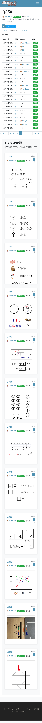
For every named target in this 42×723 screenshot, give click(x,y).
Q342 (10, 652)
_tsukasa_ (25, 89)
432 (34, 657)
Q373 (10, 336)
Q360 (10, 606)
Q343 (10, 561)
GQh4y (24, 124)
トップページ (8, 709)
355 (34, 477)
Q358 (16, 43)
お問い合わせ (20, 711)
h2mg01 (25, 50)
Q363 (10, 246)
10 (35, 133)
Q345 (10, 381)
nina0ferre (26, 43)
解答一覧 (13, 30)
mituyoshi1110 (27, 85)
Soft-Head (8, 17)
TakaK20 (25, 71)
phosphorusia (27, 64)
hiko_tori (25, 121)
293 (34, 522)
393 (34, 612)
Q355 (10, 291)
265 (34, 162)
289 (34, 342)
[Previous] (3, 133)
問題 (5, 30)
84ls (23, 46)
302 (34, 387)
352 (34, 567)
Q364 (10, 156)
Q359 (10, 426)
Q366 (10, 201)
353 (34, 252)
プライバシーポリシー (24, 709)
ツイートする (11, 26)
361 (34, 207)
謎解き (29, 16)
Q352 (10, 516)
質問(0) (24, 30)
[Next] (38, 133)
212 (34, 297)
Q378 (10, 471)
